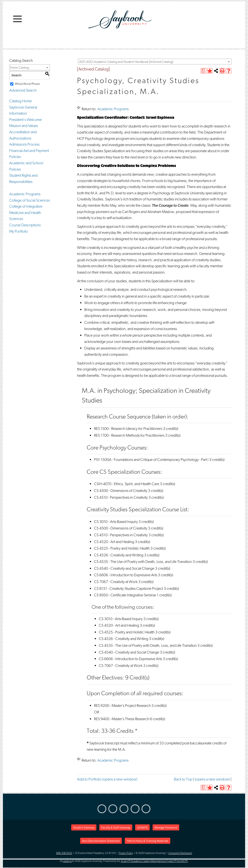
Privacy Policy (126, 853)
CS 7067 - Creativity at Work (116, 581)
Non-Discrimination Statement (101, 841)
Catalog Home (20, 101)
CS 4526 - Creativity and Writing (118, 555)
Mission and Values (23, 125)
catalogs (67, 861)
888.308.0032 (64, 853)
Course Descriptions (25, 225)
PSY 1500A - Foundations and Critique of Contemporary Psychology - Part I (151, 459)
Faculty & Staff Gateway (115, 827)
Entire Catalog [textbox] (19, 67)
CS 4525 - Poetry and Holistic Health (122, 548)
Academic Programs (24, 194)
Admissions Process (24, 144)
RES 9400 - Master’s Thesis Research (121, 719)
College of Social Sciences (29, 200)
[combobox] (155, 61)
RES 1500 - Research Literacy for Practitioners (128, 428)
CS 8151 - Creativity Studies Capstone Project (128, 588)
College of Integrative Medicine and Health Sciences (25, 212)
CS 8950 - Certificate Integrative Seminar (125, 595)
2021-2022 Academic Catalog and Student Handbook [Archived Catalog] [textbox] (126, 61)
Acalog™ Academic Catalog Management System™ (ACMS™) (154, 861)
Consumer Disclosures (180, 853)
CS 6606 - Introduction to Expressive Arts (125, 575)
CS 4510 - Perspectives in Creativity (121, 497)
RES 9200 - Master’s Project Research (122, 705)
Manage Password (166, 827)
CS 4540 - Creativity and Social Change (124, 568)
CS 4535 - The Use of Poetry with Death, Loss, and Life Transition (143, 561)
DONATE (142, 827)
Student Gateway (83, 827)
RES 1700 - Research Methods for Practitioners (129, 435)
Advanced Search (23, 90)
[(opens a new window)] (203, 70)
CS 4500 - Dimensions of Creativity (120, 490)
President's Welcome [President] (25, 119)
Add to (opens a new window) (107, 779)
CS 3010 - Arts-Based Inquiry (116, 521)
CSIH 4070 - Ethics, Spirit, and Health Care (126, 483)
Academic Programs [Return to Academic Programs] (113, 109)
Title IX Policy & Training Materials (147, 841)
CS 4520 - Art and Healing (114, 541)
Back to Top (183, 779)
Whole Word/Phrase (27, 84)
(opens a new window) (212, 779)
